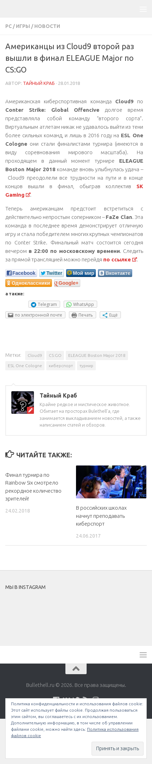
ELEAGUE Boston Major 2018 (96, 355)
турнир (86, 365)
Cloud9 (35, 355)
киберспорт (61, 365)
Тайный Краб (39, 83)
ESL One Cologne (25, 365)
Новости (47, 26)
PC (8, 26)
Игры (23, 26)
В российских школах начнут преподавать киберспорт (101, 516)
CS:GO (55, 355)
